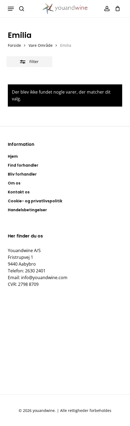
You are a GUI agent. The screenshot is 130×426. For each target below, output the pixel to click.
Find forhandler (23, 165)
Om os (14, 183)
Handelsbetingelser (27, 210)
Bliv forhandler (22, 174)
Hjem (13, 156)
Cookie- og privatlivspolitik (35, 201)
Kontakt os (19, 192)
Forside (14, 45)
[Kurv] (116, 8)
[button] (11, 8)
